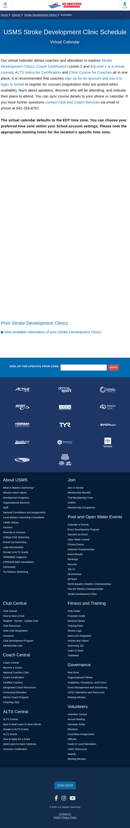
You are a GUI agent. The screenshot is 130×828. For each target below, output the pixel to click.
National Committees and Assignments (24, 512)
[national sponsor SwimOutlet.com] (22, 442)
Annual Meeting (76, 719)
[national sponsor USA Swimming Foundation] (65, 460)
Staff (5, 507)
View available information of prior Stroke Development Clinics (52, 332)
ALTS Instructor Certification (38, 72)
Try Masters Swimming (15, 571)
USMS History (11, 522)
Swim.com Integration (79, 635)
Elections (73, 729)
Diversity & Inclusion (14, 532)
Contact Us (65, 814)
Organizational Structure (16, 502)
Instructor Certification (15, 749)
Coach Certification (52, 66)
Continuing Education (15, 692)
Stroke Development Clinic (82, 594)
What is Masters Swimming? (18, 487)
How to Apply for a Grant (16, 739)
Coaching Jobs (11, 702)
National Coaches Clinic (16, 672)
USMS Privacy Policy (64, 817)
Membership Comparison (81, 507)
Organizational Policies (80, 677)
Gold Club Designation (15, 630)
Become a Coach (12, 667)
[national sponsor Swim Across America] (22, 425)
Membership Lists (13, 645)
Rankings (73, 559)
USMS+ (72, 502)
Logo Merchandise (13, 547)
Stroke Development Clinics (41, 14)
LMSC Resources (77, 749)
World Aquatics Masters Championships (89, 584)
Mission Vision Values (15, 492)
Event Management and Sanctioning (87, 687)
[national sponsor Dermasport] (65, 390)
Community (9, 567)
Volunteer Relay (76, 724)
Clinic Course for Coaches (90, 72)
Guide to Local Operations (82, 744)
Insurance (8, 635)
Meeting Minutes (77, 697)
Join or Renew (75, 487)
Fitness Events (76, 544)
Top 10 (71, 569)
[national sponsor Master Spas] (107, 407)
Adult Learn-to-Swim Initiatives (19, 744)
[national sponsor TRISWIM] (22, 460)
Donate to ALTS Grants (16, 552)
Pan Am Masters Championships (85, 588)
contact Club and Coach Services (73, 102)
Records (72, 564)
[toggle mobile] (5, 5)
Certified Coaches (13, 682)
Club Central (10, 611)
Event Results (75, 554)
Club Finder (74, 611)
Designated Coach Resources (19, 687)
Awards (72, 754)
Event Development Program (83, 529)
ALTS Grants (10, 734)
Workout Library (76, 620)
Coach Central (11, 662)
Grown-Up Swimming (14, 542)
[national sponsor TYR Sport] (65, 425)
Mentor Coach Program (16, 697)
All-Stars (72, 579)
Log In (124, 8)
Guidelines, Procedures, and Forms (87, 682)
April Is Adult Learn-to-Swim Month (22, 724)
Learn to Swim (75, 650)
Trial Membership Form (80, 497)
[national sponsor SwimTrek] (65, 442)
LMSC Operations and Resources (86, 692)
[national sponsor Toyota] (107, 442)
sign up (113, 367)
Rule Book (73, 672)
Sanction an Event (78, 534)
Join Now (65, 785)
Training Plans (75, 625)
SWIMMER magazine (15, 557)
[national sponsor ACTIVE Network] (22, 390)
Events (17, 14)
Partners (8, 527)
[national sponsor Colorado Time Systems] (107, 390)
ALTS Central (10, 719)
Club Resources (12, 625)
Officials (72, 739)
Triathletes (73, 655)
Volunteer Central (77, 714)
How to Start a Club (13, 616)
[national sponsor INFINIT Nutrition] (22, 407)
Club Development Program (18, 640)
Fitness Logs (75, 630)
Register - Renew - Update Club (20, 620)
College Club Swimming (16, 537)
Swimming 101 (76, 645)
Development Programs (16, 497)
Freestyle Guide (76, 616)
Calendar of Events (78, 524)
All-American (75, 574)
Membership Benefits (79, 492)
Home (5, 14)
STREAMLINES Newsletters (18, 562)
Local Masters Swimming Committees (23, 517)
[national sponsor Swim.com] (107, 425)
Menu (5, 7)
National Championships (81, 549)
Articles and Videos (78, 640)
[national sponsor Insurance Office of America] (65, 407)
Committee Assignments (81, 734)
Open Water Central (78, 539)
